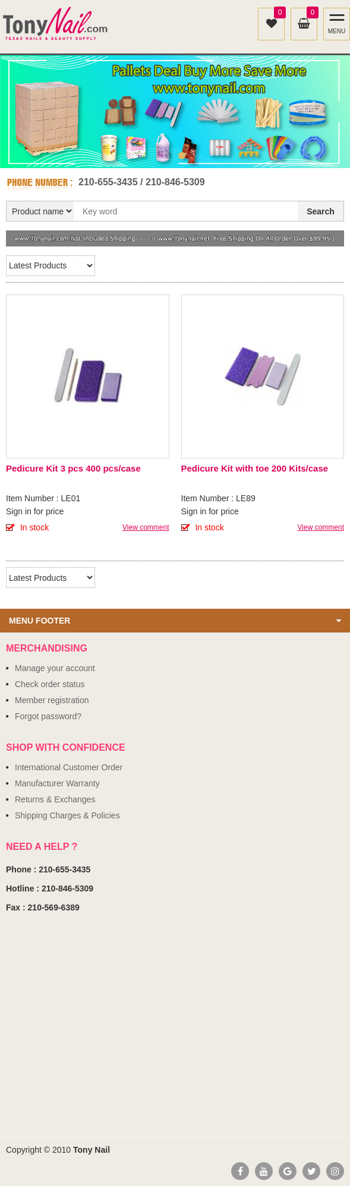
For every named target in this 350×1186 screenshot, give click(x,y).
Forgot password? (48, 716)
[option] (175, 111)
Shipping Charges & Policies (67, 815)
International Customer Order (68, 767)
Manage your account (55, 668)
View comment (145, 527)
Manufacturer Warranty (57, 783)
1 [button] (168, 155)
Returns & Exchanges (55, 799)
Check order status (50, 684)
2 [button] (181, 155)
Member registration (52, 700)
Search (321, 211)
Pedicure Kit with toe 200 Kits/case (255, 468)
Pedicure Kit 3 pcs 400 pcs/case (73, 468)
